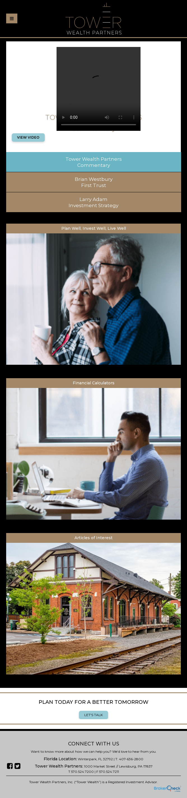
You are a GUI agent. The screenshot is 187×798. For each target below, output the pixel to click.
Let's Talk (93, 715)
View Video (28, 137)
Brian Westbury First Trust (94, 182)
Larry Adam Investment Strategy (93, 202)
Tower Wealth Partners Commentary (94, 162)
